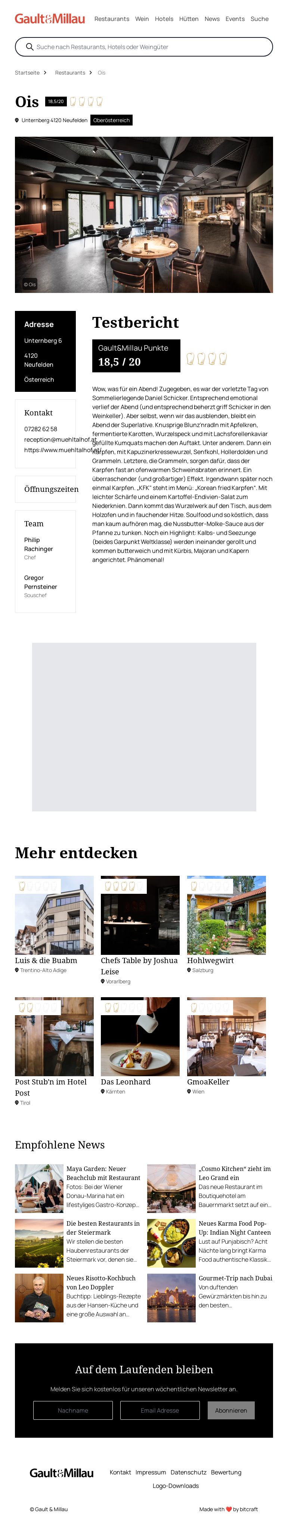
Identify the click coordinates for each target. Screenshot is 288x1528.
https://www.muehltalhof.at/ (45, 450)
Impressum (151, 1472)
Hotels (164, 19)
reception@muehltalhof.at (45, 439)
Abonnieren (231, 1410)
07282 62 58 (40, 429)
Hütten (189, 19)
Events (235, 19)
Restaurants (112, 19)
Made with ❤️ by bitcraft (228, 1509)
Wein (142, 19)
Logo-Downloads (176, 1486)
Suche (260, 19)
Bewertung (226, 1472)
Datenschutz (189, 1472)
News (212, 19)
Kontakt (120, 1472)
